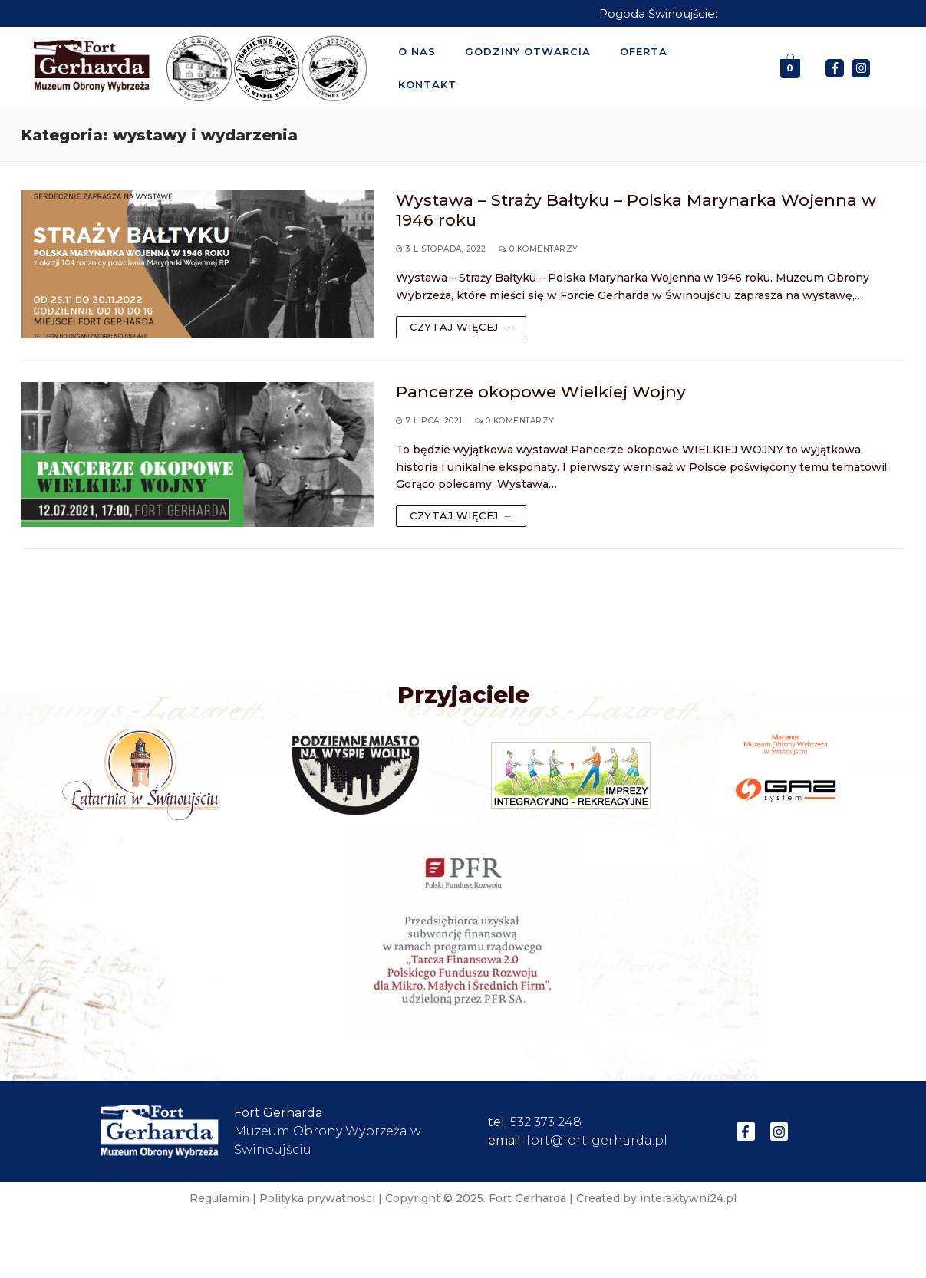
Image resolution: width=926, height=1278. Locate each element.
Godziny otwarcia (528, 51)
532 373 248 (546, 1122)
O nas (417, 51)
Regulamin (219, 1198)
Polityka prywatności (317, 1198)
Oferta (643, 51)
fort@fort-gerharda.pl (596, 1140)
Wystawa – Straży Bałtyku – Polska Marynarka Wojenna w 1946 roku (636, 209)
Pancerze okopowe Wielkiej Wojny (541, 391)
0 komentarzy (538, 249)
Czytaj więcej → (461, 327)
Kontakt (427, 84)
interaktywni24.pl (688, 1198)
